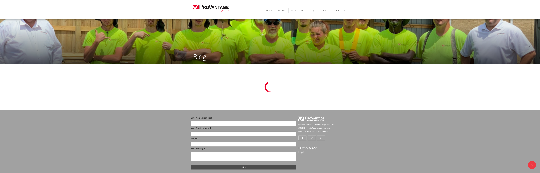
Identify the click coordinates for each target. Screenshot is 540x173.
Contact (323, 10)
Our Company (297, 10)
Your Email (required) (243, 131)
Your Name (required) (243, 121)
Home (269, 10)
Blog (312, 10)
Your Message (243, 154)
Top (532, 165)
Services (282, 10)
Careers (337, 10)
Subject (243, 141)
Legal (301, 152)
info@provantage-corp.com (319, 128)
